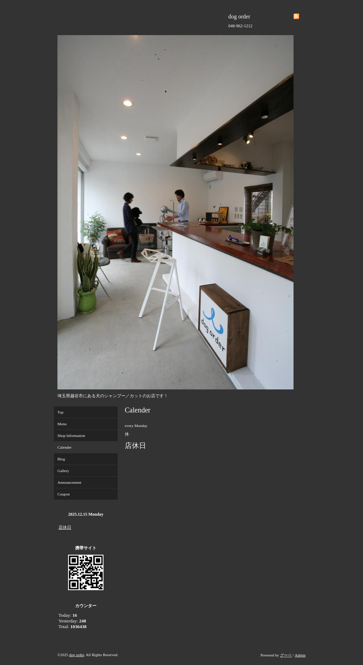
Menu (62, 424)
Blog (61, 459)
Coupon (63, 494)
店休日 (64, 527)
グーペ (286, 655)
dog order (76, 655)
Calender (64, 447)
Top (60, 412)
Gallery (63, 471)
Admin (300, 655)
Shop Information (71, 435)
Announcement (69, 482)
